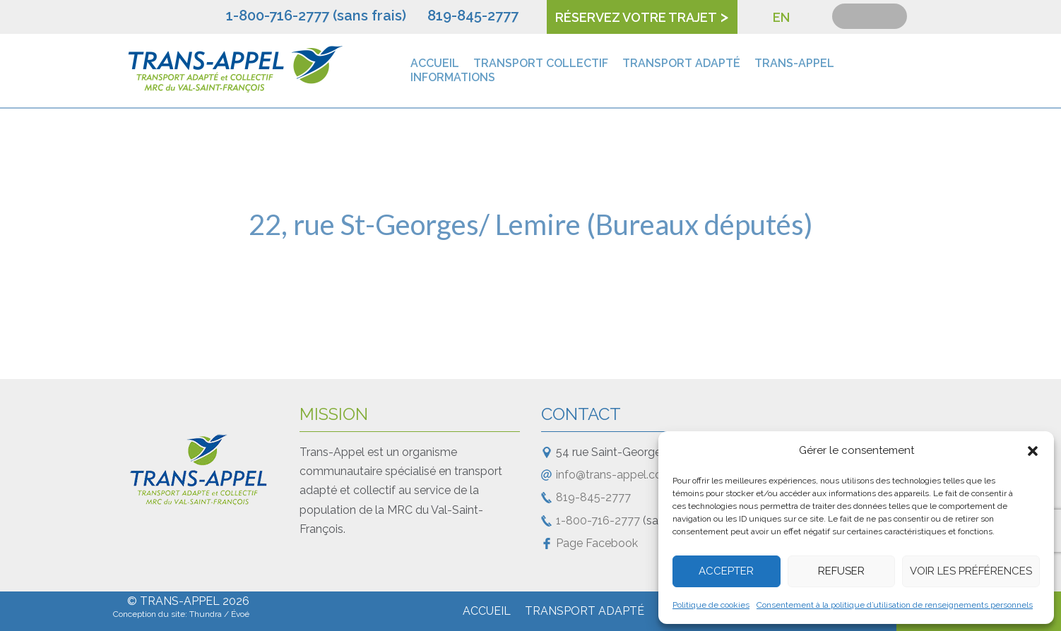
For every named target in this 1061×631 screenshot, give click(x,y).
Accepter (726, 571)
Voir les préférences (971, 571)
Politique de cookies (710, 605)
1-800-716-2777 (598, 520)
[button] (1033, 451)
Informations (452, 77)
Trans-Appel (794, 63)
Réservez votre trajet (636, 17)
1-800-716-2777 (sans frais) (316, 15)
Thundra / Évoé (219, 614)
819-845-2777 (472, 15)
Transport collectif (540, 63)
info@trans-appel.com (614, 474)
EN (781, 17)
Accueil (434, 63)
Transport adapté (681, 63)
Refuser (841, 571)
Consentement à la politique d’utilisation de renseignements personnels (895, 605)
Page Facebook (597, 543)
